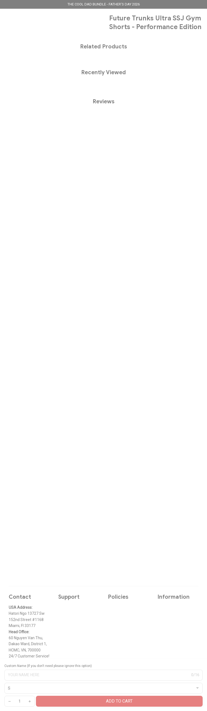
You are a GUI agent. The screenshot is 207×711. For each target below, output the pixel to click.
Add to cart (119, 701)
